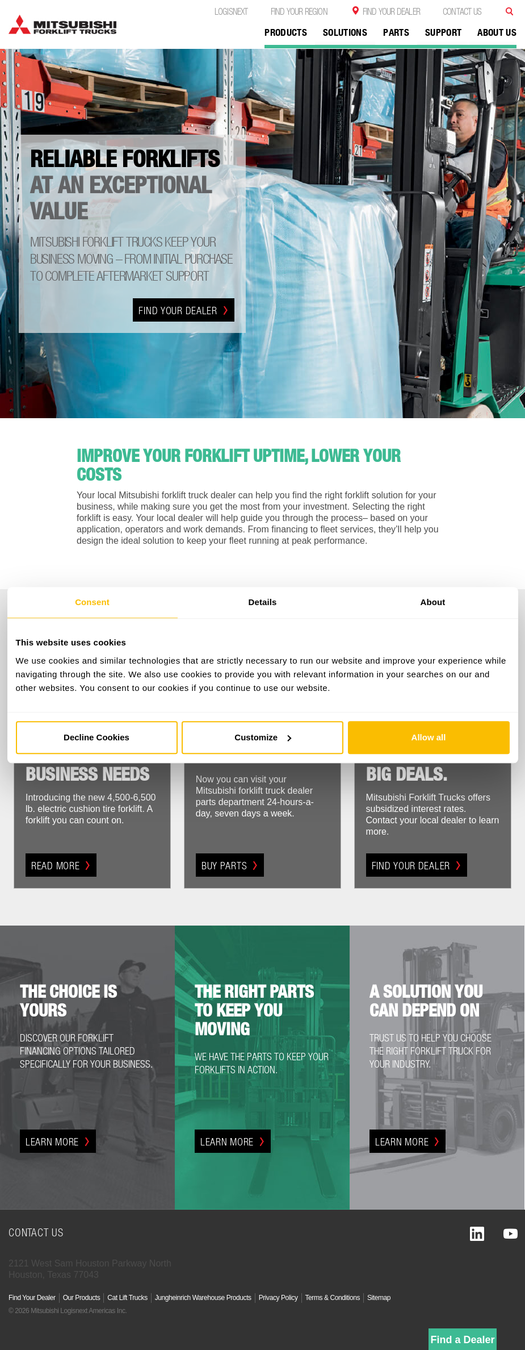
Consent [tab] (92, 602)
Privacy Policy (278, 1298)
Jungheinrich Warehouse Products (203, 1298)
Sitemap (378, 1298)
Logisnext (231, 11)
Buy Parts (229, 866)
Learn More (58, 1142)
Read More (61, 866)
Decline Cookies (96, 737)
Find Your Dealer (391, 11)
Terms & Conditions (332, 1298)
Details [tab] (263, 602)
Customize (262, 737)
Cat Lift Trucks (127, 1298)
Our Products (81, 1298)
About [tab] (433, 602)
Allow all (428, 737)
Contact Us (462, 11)
